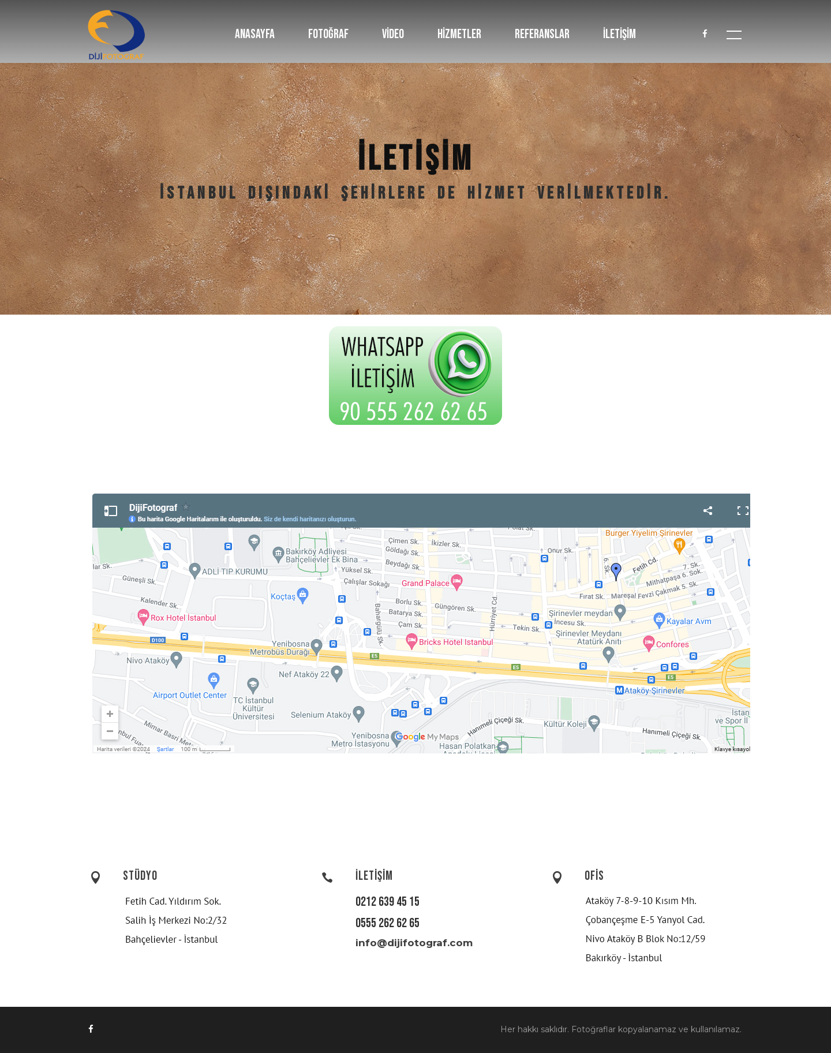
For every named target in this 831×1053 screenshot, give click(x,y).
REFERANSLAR (542, 34)
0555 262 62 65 (387, 923)
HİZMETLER (459, 34)
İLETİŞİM (619, 34)
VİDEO (393, 34)
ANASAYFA (255, 34)
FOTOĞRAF (328, 34)
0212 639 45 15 (387, 902)
